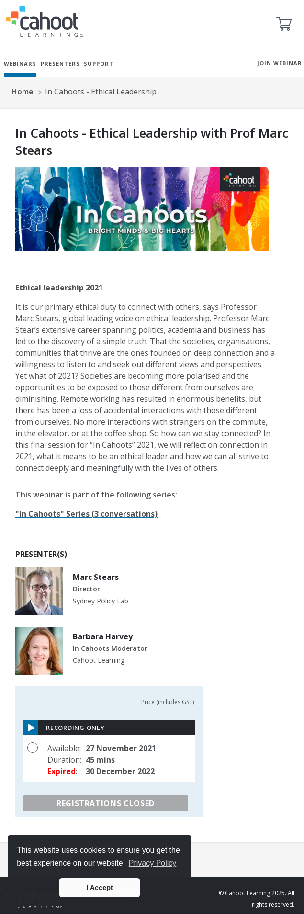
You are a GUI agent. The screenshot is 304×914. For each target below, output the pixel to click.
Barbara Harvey (103, 636)
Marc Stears (96, 577)
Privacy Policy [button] (153, 863)
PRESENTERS (60, 63)
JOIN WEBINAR (279, 63)
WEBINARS (20, 63)
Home (22, 91)
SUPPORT (98, 63)
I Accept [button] (99, 887)
